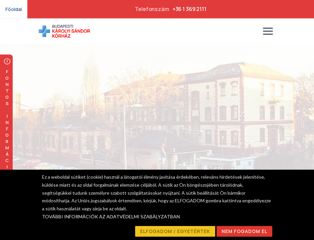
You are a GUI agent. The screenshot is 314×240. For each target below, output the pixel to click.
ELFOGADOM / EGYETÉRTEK (175, 231)
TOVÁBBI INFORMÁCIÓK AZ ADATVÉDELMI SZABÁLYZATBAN (111, 216)
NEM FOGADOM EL (244, 231)
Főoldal (13, 9)
